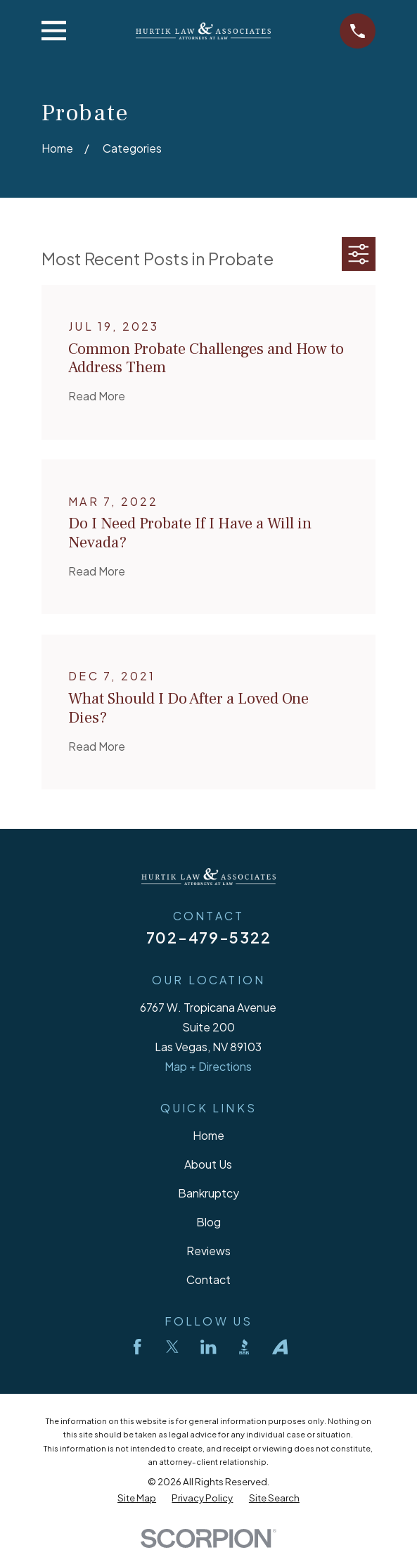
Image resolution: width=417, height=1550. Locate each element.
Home (208, 1135)
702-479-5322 (208, 937)
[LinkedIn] (208, 1346)
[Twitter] (172, 1346)
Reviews (208, 1250)
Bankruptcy (208, 1193)
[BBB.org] (244, 1346)
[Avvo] (280, 1346)
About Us (208, 1164)
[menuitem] (136, 1497)
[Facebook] (137, 1346)
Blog (208, 1221)
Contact (208, 1279)
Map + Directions (208, 1066)
